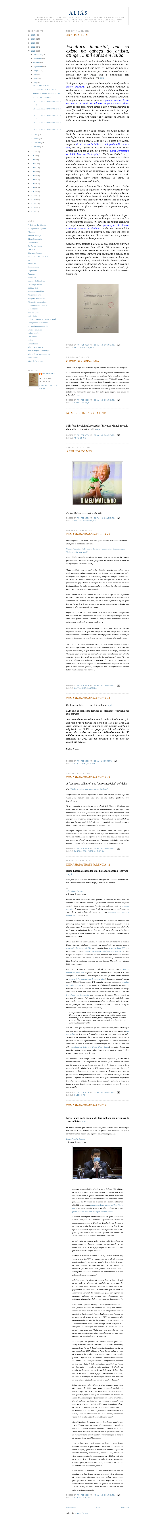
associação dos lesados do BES (78, 948)
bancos (78, 851)
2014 (33, 175)
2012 (33, 183)
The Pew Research (35, 347)
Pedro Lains (32, 316)
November (37, 58)
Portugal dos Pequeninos (38, 323)
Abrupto (31, 232)
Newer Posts (71, 1507)
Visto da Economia (35, 361)
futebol (92, 851)
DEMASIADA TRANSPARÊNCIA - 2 (88, 864)
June (35, 78)
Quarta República (35, 330)
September (37, 66)
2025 (33, 35)
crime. (77, 403)
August (36, 70)
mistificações (87, 348)
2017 (33, 163)
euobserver (32, 263)
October (36, 62)
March (36, 139)
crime (83, 438)
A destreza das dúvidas (37, 225)
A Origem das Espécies (37, 228)
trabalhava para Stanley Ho (77, 995)
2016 (33, 167)
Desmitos (31, 249)
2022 (33, 47)
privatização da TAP (117, 948)
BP (89, 1498)
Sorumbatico (33, 344)
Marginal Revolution (36, 298)
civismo (78, 1095)
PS (94, 521)
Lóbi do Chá (33, 288)
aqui (102, 78)
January (36, 147)
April (35, 135)
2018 (33, 159)
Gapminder (32, 270)
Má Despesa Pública (36, 291)
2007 (33, 203)
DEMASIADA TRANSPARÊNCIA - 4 (88, 698)
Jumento (31, 274)
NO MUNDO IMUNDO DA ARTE (86, 413)
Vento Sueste (33, 358)
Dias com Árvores (35, 253)
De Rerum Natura (35, 246)
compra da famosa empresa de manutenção (86, 979)
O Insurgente (33, 309)
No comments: (108, 345)
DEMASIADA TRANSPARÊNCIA (86, 1105)
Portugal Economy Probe (38, 326)
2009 (33, 195)
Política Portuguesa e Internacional (42, 319)
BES (84, 851)
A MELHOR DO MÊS (79, 451)
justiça (85, 403)
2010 (33, 191)
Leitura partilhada (35, 284)
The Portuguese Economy (38, 350)
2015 (33, 171)
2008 (33, 199)
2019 (33, 155)
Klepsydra (32, 277)
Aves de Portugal (35, 235)
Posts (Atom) (82, 1513)
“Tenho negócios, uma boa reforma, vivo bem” (89, 789)
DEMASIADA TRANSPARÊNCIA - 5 (88, 534)
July (35, 74)
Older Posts (124, 1507)
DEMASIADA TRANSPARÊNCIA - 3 (88, 777)
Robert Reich (33, 333)
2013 (33, 179)
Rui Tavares (32, 337)
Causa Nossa (33, 242)
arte (76, 348)
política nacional (83, 521)
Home (98, 1507)
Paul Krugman (33, 312)
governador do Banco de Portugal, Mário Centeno (92, 1211)
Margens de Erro (34, 295)
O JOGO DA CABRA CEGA (82, 361)
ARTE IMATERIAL (77, 35)
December (37, 54)
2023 (33, 43)
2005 (33, 211)
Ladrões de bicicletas (36, 281)
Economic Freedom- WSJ (38, 256)
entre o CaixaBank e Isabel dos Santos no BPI (103, 951)
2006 (33, 207)
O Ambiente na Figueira (37, 305)
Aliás (78, 13)
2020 (33, 151)
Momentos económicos (37, 302)
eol (29, 260)
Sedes (30, 340)
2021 (33, 51)
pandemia (92, 688)
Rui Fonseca (48, 374)
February (37, 143)
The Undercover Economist (39, 354)
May (35, 82)
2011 (33, 187)
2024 (33, 39)
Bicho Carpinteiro (35, 239)
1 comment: (107, 761)
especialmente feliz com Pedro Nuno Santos (90, 1047)
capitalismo (80, 688)
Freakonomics (33, 267)
